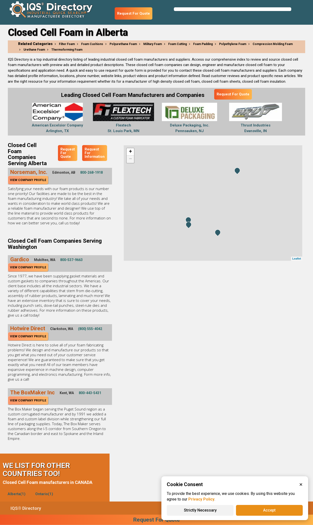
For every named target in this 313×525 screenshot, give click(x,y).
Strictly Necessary (200, 510)
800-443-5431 (90, 393)
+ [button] (130, 152)
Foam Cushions (92, 44)
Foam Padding (203, 44)
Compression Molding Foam (273, 44)
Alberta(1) (16, 494)
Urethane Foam (34, 49)
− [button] (130, 159)
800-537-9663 (71, 260)
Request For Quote (133, 13)
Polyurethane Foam (123, 44)
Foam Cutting (177, 44)
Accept (269, 510)
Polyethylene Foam (232, 44)
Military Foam (152, 44)
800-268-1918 (91, 172)
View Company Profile (28, 180)
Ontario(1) (44, 494)
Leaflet (296, 258)
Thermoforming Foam (66, 49)
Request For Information (95, 153)
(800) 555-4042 (90, 329)
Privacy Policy (201, 499)
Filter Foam (67, 44)
